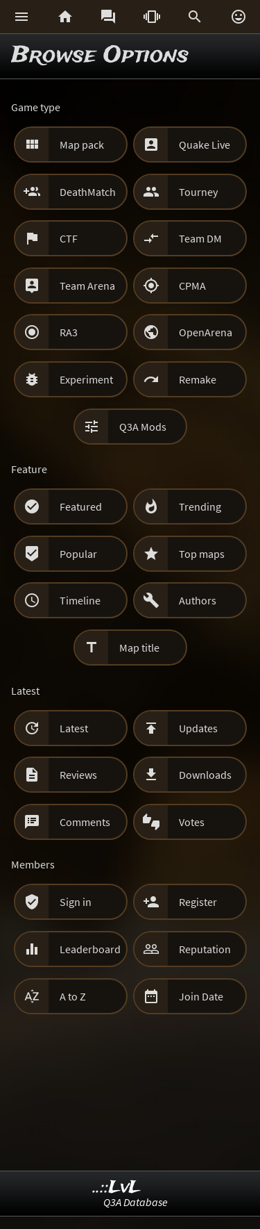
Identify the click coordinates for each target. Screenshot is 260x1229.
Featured (81, 506)
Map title (139, 647)
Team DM (200, 238)
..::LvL (117, 1188)
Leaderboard (90, 949)
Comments (85, 822)
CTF (69, 238)
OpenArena (205, 332)
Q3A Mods (142, 427)
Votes (192, 822)
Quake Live (204, 144)
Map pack (82, 144)
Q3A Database (135, 1202)
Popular (78, 554)
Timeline (80, 600)
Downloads (205, 775)
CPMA (192, 285)
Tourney (198, 192)
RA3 (69, 332)
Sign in (76, 902)
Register (198, 902)
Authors (197, 600)
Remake (197, 379)
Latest (74, 728)
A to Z (73, 996)
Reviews (78, 775)
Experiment (86, 379)
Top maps (202, 554)
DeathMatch (88, 192)
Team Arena (87, 285)
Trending (200, 506)
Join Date (201, 996)
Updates (198, 728)
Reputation (205, 949)
